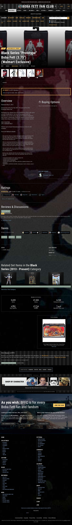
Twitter (36, 369)
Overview (3, 18)
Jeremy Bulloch (41, 482)
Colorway (15, 21)
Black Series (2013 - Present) (58, 22)
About (65, 10)
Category (9, 21)
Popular (21, 18)
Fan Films (4, 483)
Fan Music (5, 480)
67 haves (4, 237)
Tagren (42, 195)
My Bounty (11, 18)
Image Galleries (6, 478)
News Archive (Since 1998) (8, 494)
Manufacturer (25, 21)
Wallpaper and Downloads (8, 489)
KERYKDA (43, 233)
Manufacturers (6, 448)
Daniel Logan (40, 468)
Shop (39, 493)
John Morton (40, 471)
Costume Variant (43, 171)
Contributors (36, 18)
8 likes (18, 237)
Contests (40, 453)
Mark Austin (40, 473)
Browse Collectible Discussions (9, 363)
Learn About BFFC (43, 423)
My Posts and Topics (7, 469)
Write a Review (5, 211)
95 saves (33, 66)
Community (51, 10)
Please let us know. (60, 357)
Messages (40, 459)
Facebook (31, 369)
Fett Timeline (40, 445)
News (38, 10)
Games (4, 487)
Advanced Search (53, 24)
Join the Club (59, 405)
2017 (2, 66)
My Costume (5, 459)
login (8, 92)
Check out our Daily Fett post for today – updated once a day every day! (35, 1)
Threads (49, 369)
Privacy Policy (32, 517)
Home (6, 10)
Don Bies (39, 470)
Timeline (32, 21)
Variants (4, 461)
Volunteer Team (41, 487)
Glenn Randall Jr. (41, 476)
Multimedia (32, 10)
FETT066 (15, 195)
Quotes (39, 446)
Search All (53, 21)
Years (4, 453)
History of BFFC (41, 492)
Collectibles (12, 10)
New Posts (5, 470)
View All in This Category (8, 289)
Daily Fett (5, 477)
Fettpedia (44, 10)
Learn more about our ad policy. (49, 391)
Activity (39, 451)
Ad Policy (45, 517)
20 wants (12, 237)
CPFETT (34, 233)
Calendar (58, 10)
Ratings (4, 450)
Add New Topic (7, 220)
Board (25, 10)
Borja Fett (23, 195)
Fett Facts (40, 442)
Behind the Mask (41, 439)
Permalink (53, 255)
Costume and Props (42, 481)
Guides (4, 497)
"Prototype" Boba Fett (46, 175)
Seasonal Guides (6, 502)
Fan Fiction (5, 486)
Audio (4, 481)
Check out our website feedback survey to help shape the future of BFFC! (36, 508)
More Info (54, 346)
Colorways (5, 445)
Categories (5, 444)
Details (4, 462)
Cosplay (4, 464)
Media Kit (40, 489)
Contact (39, 495)
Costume (19, 10)
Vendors (28, 18)
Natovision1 (33, 195)
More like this (66, 175)
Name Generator (41, 456)
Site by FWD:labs (52, 517)
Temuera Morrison (41, 467)
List (2, 22)
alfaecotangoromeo (63, 233)
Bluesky (44, 369)
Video (4, 484)
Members (40, 454)
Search (38, 498)
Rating (37, 21)
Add (43, 18)
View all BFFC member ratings (8, 199)
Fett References (41, 443)
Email (40, 369)
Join (69, 6)
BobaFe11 (52, 233)
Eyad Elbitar (40, 478)
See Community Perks (8, 423)
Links (39, 457)
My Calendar (40, 465)
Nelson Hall (40, 479)
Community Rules (19, 517)
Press (39, 490)
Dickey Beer (40, 475)
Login (61, 6)
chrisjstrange (6, 195)
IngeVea (25, 233)
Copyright (26, 517)
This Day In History (41, 440)
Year (20, 21)
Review (42, 21)
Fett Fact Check (6, 500)
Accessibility (39, 517)
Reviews (4, 451)
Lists (4, 447)
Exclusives (5, 495)
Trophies (39, 460)
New (17, 18)
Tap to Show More (36, 286)
